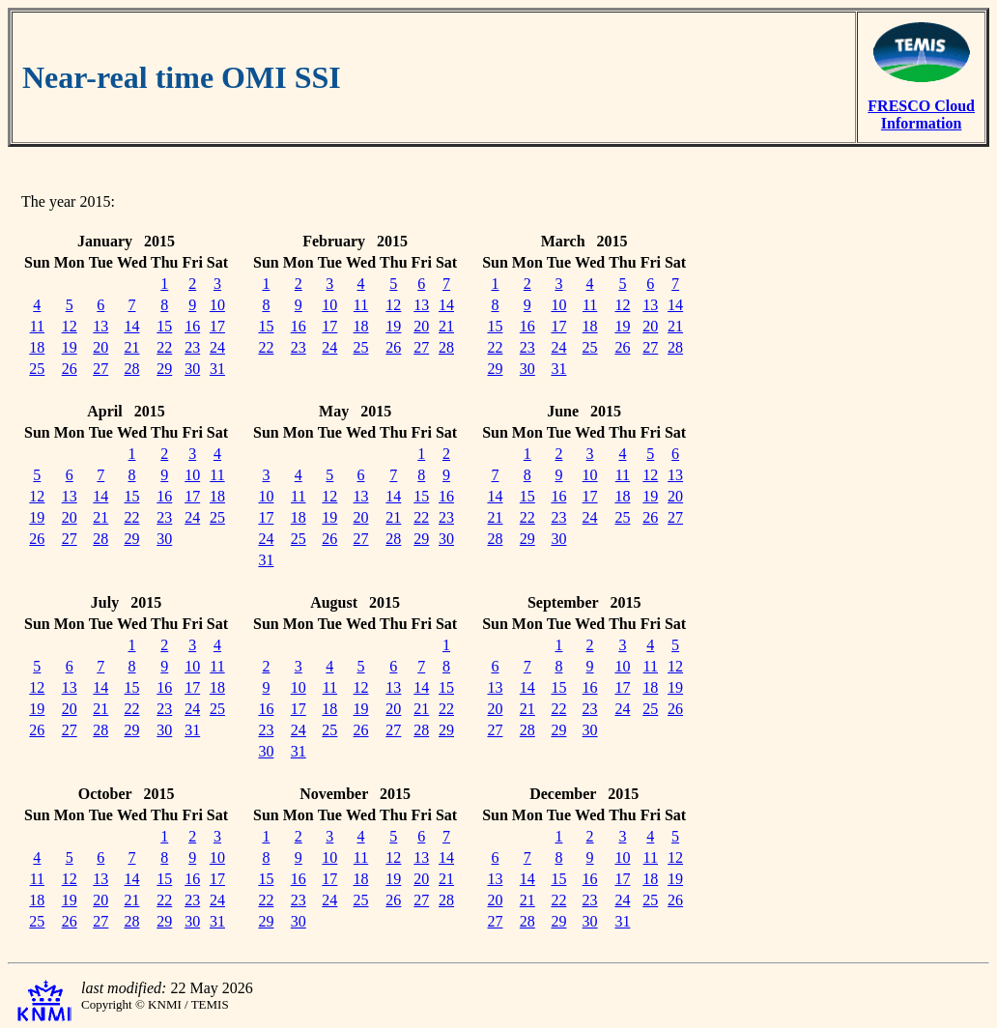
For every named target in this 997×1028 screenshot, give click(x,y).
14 (131, 326)
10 (217, 305)
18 (36, 347)
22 (164, 347)
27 (100, 368)
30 (192, 368)
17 (217, 326)
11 (37, 326)
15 (164, 326)
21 (131, 347)
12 (69, 326)
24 (217, 347)
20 (100, 347)
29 (164, 368)
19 (69, 347)
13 (100, 326)
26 (69, 368)
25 (36, 368)
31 (217, 368)
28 (131, 368)
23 (192, 347)
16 (192, 326)
